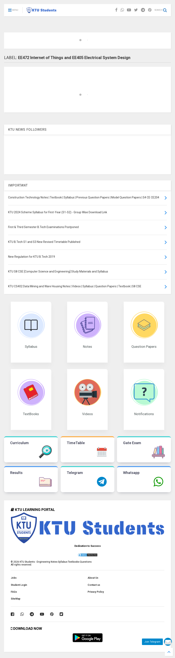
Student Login (19, 585)
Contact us (94, 585)
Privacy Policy (96, 591)
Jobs (14, 577)
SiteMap (15, 598)
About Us (93, 577)
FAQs (14, 591)
